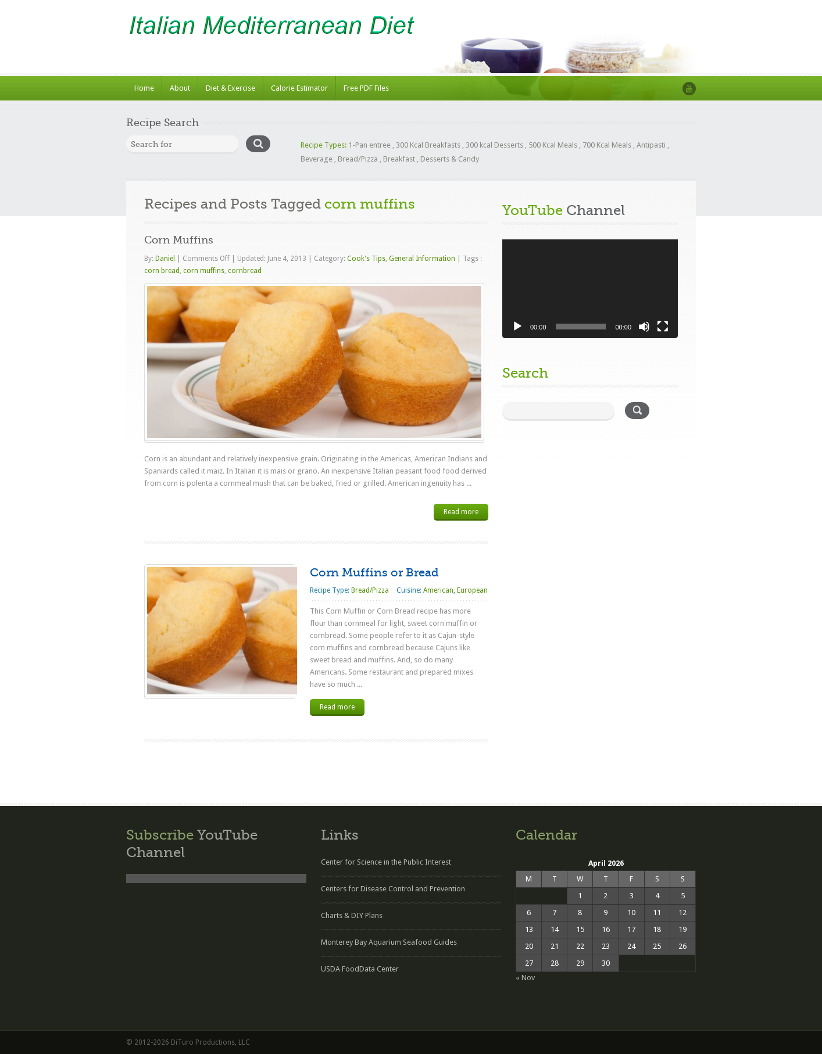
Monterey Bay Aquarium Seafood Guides (389, 942)
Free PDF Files (366, 88)
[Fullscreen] (663, 326)
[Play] (517, 326)
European (472, 590)
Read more (461, 512)
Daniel (166, 258)
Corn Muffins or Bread (374, 572)
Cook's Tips (366, 258)
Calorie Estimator (299, 88)
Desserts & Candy (449, 159)
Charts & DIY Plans (352, 915)
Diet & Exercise (230, 88)
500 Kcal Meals (552, 145)
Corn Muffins (178, 240)
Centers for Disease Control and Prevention (393, 888)
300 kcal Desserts (494, 145)
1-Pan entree (369, 145)
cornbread (245, 271)
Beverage (317, 159)
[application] (590, 288)
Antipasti (651, 145)
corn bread (162, 271)
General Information (422, 258)
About (180, 88)
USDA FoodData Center (360, 969)
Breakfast (399, 159)
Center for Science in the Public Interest (386, 862)
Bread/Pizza (358, 159)
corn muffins (203, 271)
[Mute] (644, 326)
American (438, 590)
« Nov (525, 977)
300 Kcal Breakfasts (428, 145)
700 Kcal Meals (606, 145)
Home (144, 88)
